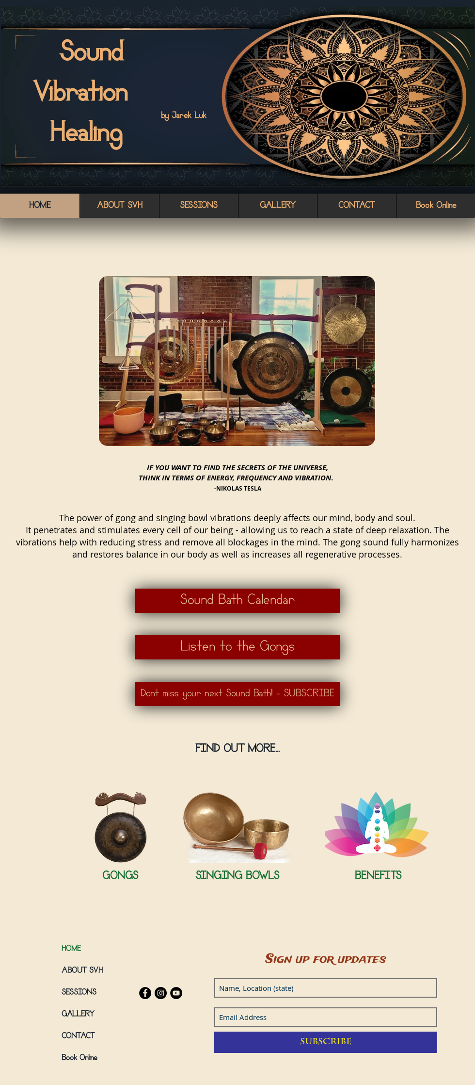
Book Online (79, 1058)
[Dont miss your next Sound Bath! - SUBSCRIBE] (237, 694)
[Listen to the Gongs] (237, 647)
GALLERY (78, 1014)
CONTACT (78, 1036)
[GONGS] (120, 877)
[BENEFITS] (378, 877)
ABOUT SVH (82, 971)
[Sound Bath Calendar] (237, 601)
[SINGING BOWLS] (237, 877)
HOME (71, 949)
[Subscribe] (325, 1042)
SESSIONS (79, 993)
